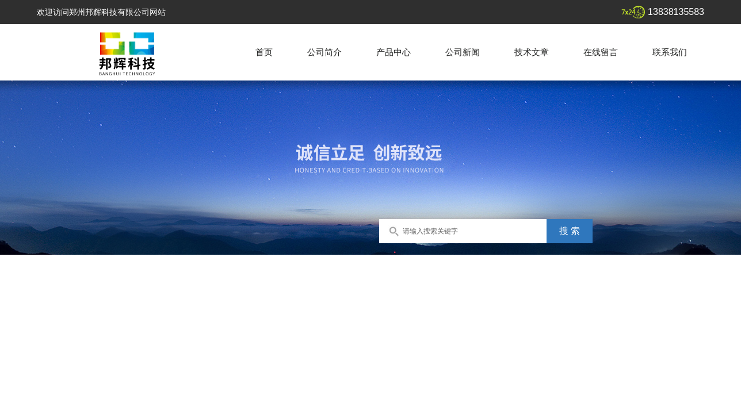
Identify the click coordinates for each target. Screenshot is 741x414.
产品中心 (393, 52)
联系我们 (669, 52)
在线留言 (600, 52)
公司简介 (324, 52)
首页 (264, 52)
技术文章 (531, 52)
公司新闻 (462, 52)
